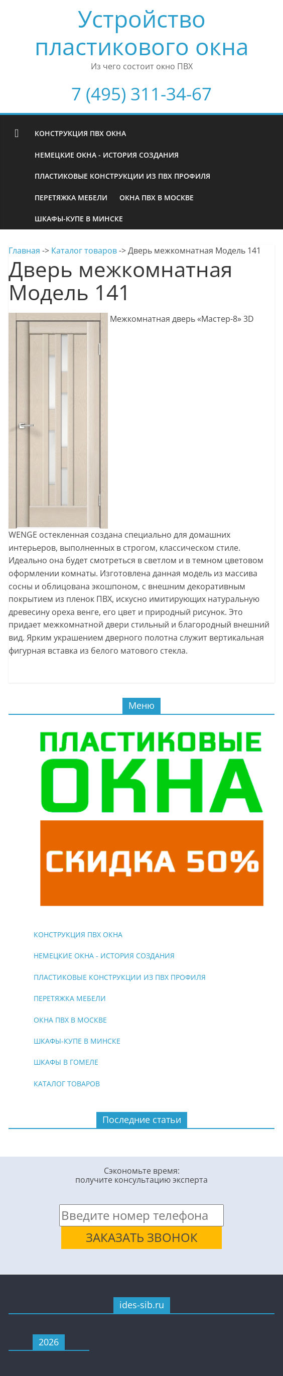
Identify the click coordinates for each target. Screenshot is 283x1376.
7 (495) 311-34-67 (141, 93)
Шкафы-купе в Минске (79, 218)
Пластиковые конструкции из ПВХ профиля (122, 176)
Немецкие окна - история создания (107, 155)
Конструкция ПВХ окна (80, 133)
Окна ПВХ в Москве (156, 197)
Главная (24, 250)
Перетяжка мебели (71, 197)
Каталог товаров (84, 250)
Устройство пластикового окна (142, 32)
